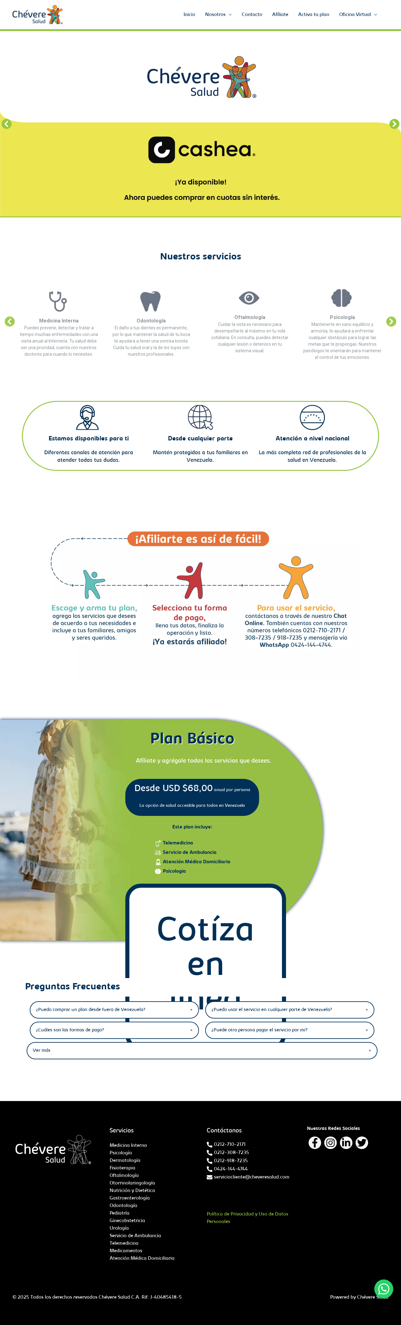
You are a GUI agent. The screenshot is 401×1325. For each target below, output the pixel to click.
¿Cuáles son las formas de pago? (70, 1030)
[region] (200, 123)
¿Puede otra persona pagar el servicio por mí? (259, 1030)
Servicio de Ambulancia (189, 852)
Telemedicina (178, 843)
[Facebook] (315, 1142)
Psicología (174, 871)
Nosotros (215, 14)
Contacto (252, 14)
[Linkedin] (346, 1142)
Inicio (189, 14)
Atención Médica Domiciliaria (196, 862)
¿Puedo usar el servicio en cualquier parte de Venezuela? (271, 1010)
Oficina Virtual (355, 14)
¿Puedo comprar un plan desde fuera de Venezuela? (90, 1010)
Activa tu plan (313, 14)
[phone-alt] (226, 1144)
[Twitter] (362, 1142)
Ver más (41, 1050)
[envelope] (248, 1177)
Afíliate (280, 14)
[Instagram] (330, 1142)
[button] (7, 124)
